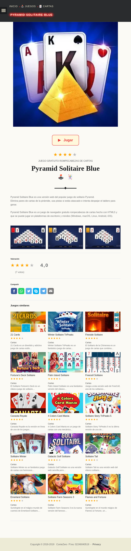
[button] (3, 10)
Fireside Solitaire (94, 334)
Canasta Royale (18, 416)
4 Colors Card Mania (58, 416)
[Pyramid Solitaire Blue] (65, 74)
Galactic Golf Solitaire (59, 456)
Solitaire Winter (18, 456)
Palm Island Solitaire (58, 375)
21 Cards (15, 334)
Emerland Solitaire (20, 497)
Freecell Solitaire (94, 375)
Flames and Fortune (95, 497)
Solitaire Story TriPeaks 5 (98, 416)
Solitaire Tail (91, 456)
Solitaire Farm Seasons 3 (61, 497)
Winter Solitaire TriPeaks (60, 334)
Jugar (65, 140)
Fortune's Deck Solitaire (22, 375)
